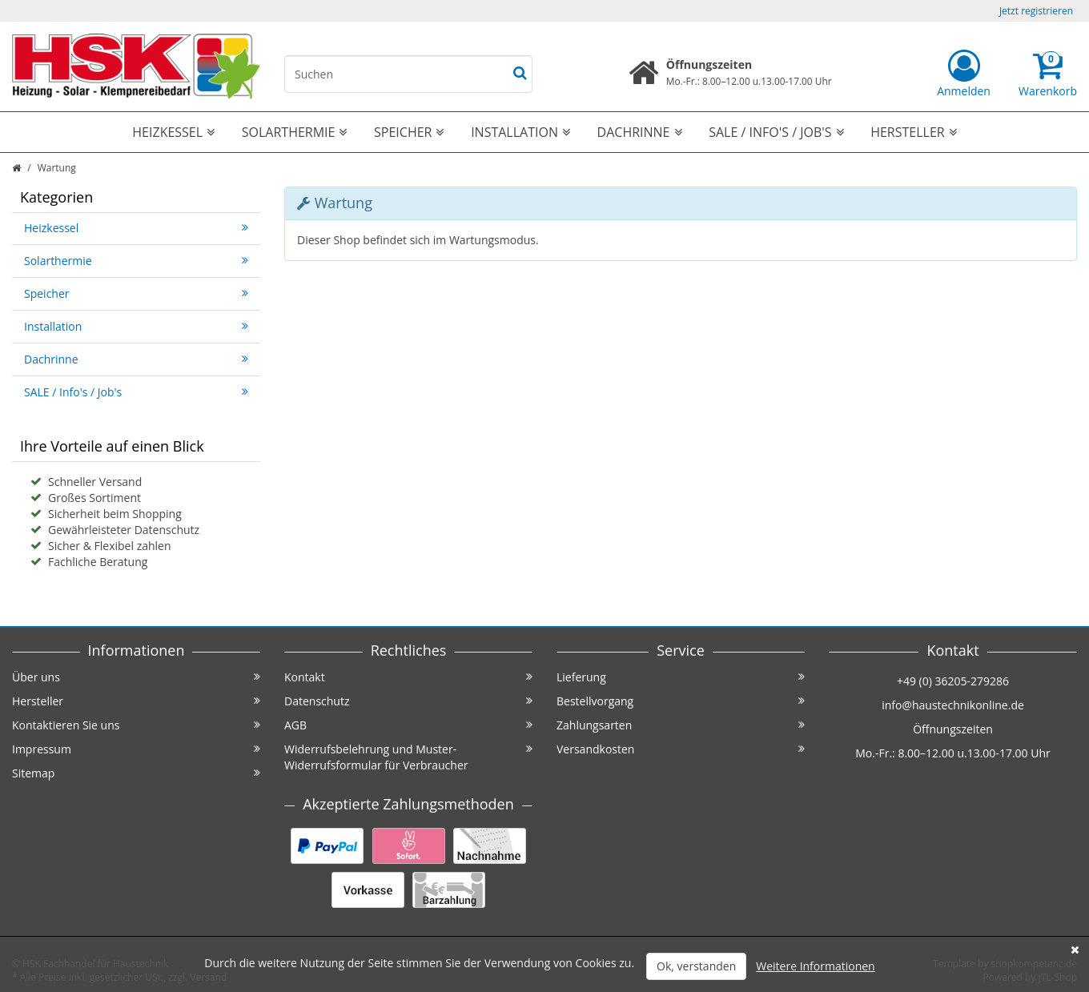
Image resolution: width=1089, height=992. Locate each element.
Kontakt (408, 677)
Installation (520, 132)
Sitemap (136, 773)
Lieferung (681, 677)
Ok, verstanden (696, 966)
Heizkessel (173, 132)
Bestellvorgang (681, 701)
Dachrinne (639, 132)
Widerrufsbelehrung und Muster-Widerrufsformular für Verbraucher (408, 757)
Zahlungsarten (681, 725)
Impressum (136, 749)
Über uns (136, 677)
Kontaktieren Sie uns (136, 725)
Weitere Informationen (815, 966)
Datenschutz (408, 701)
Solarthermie (295, 132)
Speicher (409, 132)
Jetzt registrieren (1036, 11)
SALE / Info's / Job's (776, 132)
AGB (408, 725)
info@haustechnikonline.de (953, 705)
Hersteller (913, 132)
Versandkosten (681, 749)
